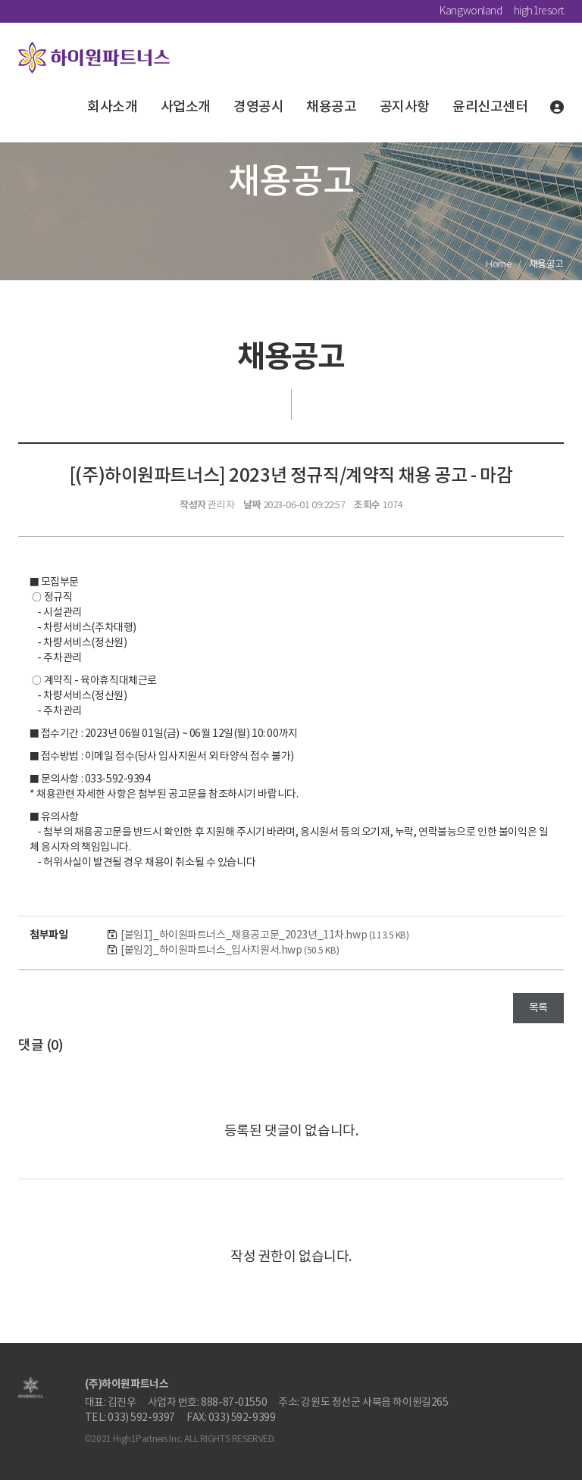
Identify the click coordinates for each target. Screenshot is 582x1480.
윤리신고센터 (489, 107)
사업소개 (186, 107)
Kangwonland (471, 11)
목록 (538, 1008)
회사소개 (112, 107)
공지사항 (405, 107)
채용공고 (331, 107)
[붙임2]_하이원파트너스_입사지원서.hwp (229, 951)
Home (499, 264)
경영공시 (258, 107)
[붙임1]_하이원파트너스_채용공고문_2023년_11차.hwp (264, 935)
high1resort (539, 11)
